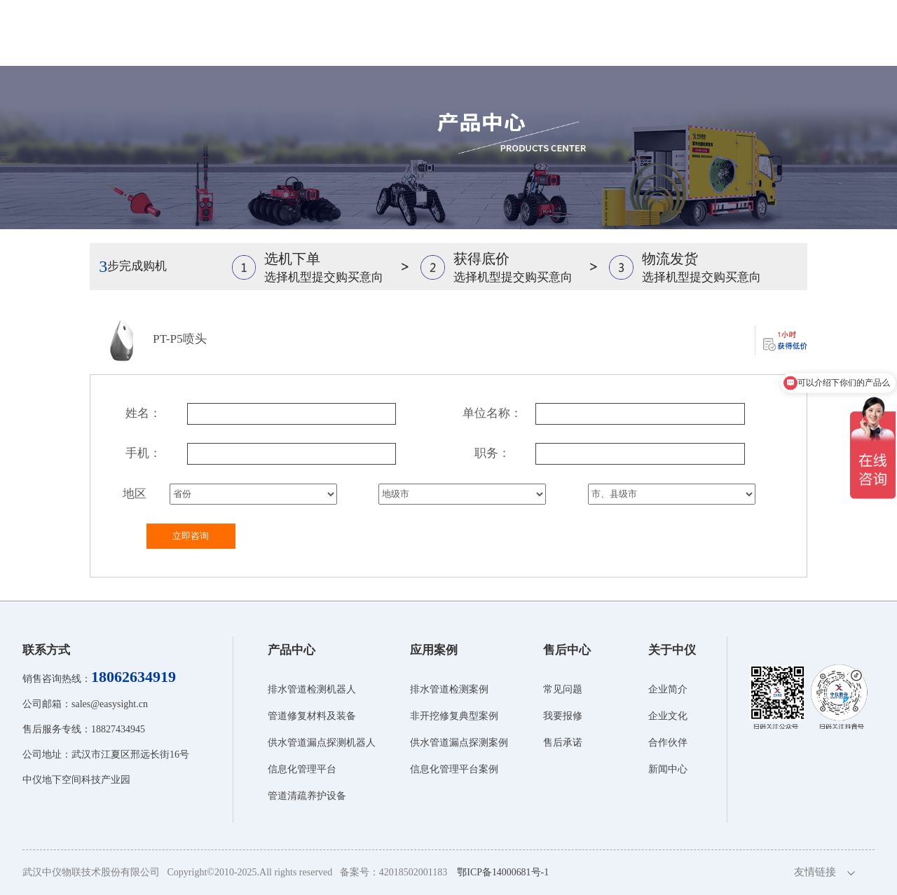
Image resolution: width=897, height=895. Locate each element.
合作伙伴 (667, 742)
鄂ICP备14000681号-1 (503, 872)
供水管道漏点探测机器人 (322, 742)
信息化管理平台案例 (454, 769)
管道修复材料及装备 (312, 716)
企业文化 (667, 716)
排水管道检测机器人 (312, 689)
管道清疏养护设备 (307, 796)
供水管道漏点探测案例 (459, 742)
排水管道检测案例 (449, 689)
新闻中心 (667, 769)
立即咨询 (190, 536)
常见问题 (562, 689)
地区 (134, 493)
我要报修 (562, 716)
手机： (143, 453)
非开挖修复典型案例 (454, 716)
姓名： (143, 413)
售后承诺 (562, 742)
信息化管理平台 (302, 769)
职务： (492, 453)
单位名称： (492, 413)
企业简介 (667, 689)
